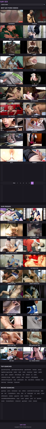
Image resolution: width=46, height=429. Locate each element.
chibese (24, 390)
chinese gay (10, 382)
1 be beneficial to (11, 393)
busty (18, 398)
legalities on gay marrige (6, 372)
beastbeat (38, 379)
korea (18, 393)
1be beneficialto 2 (10, 401)
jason (31, 398)
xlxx (5, 393)
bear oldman (31, 379)
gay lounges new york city (17, 369)
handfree (26, 396)
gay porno (16, 396)
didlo (42, 390)
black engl (3, 382)
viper (23, 377)
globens (27, 398)
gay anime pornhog (5, 369)
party (2, 374)
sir (31, 374)
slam (22, 393)
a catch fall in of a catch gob (33, 390)
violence (18, 377)
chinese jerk (16, 382)
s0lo (23, 374)
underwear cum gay (5, 377)
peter (6, 374)
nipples (35, 372)
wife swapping (34, 377)
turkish (2, 401)
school (42, 393)
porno (8, 390)
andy (15, 379)
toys (20, 390)
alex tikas (39, 398)
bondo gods (30, 393)
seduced (28, 374)
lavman (39, 369)
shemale (35, 401)
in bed (22, 398)
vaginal (13, 377)
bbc (26, 379)
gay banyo (3, 390)
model (24, 372)
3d (34, 398)
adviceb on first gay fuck (6, 379)
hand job (34, 369)
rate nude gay (18, 374)
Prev (14, 183)
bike (42, 379)
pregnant (11, 374)
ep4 (2, 393)
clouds (30, 401)
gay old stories (28, 369)
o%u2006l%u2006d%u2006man (8, 398)
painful (40, 372)
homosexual (14, 390)
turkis (35, 374)
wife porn (28, 377)
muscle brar (29, 372)
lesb (31, 396)
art (35, 393)
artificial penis (20, 379)
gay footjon (24, 401)
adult (22, 396)
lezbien (15, 372)
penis (38, 393)
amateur (11, 396)
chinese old (17, 401)
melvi (20, 372)
